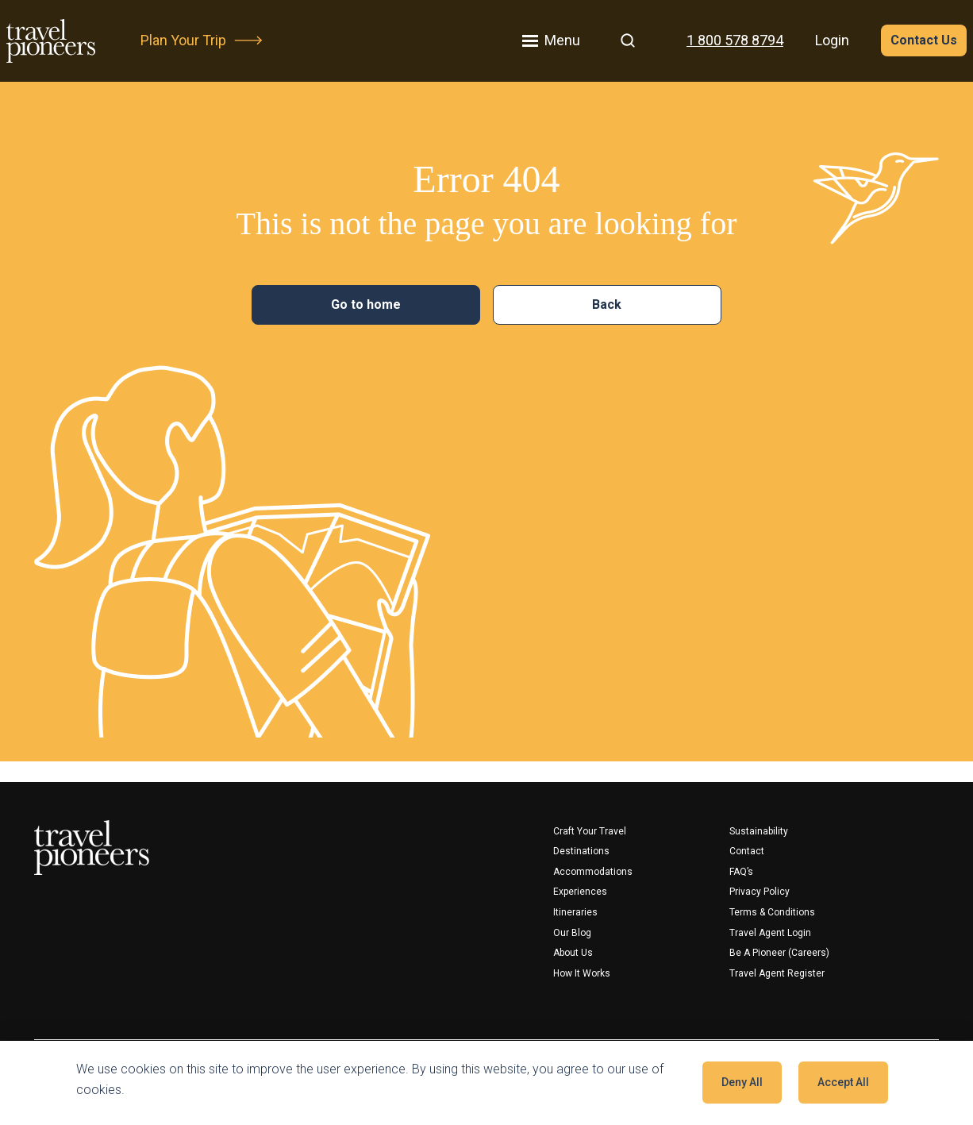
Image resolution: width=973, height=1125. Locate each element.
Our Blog (572, 932)
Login (832, 40)
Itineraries (575, 912)
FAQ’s (741, 871)
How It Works (581, 973)
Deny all (742, 1082)
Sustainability (758, 831)
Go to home (366, 304)
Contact (746, 851)
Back (606, 304)
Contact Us (923, 40)
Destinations (581, 851)
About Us (573, 952)
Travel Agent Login (770, 932)
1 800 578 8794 (734, 40)
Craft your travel (589, 831)
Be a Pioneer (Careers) (779, 952)
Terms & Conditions (772, 912)
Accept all (843, 1082)
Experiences (580, 891)
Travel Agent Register (777, 973)
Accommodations (593, 871)
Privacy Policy (759, 891)
